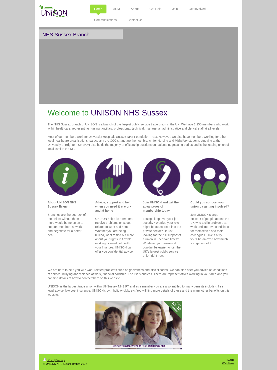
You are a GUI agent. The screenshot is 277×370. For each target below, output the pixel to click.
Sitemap (60, 360)
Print (48, 360)
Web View (228, 363)
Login (230, 359)
